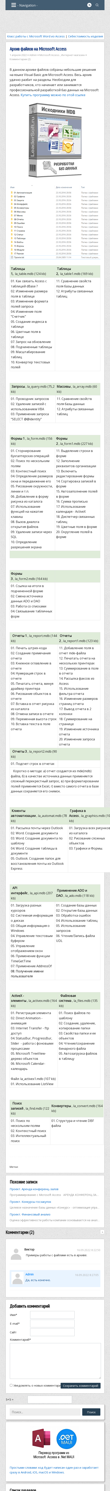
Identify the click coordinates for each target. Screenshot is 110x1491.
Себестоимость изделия (85, 36)
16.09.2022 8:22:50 (88, 1250)
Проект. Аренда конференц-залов (34, 1189)
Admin (33, 55)
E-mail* (15, 1323)
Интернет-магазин (73, 55)
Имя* (13, 1315)
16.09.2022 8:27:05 (87, 1275)
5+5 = (10, 1399)
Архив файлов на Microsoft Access (38, 49)
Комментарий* (20, 1339)
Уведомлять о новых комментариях (38, 1385)
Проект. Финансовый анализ (30, 1214)
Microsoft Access (49, 55)
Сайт (13, 1332)
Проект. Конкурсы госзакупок (30, 1202)
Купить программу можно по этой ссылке (53, 95)
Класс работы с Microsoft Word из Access (36, 36)
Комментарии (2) (20, 59)
